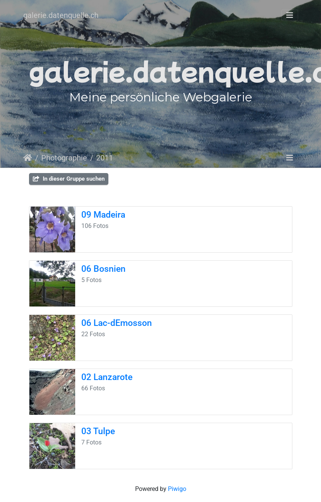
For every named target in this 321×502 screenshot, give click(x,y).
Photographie (64, 157)
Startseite (27, 158)
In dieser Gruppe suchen (69, 178)
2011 (104, 157)
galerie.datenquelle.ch (60, 15)
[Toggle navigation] (289, 15)
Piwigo (177, 488)
